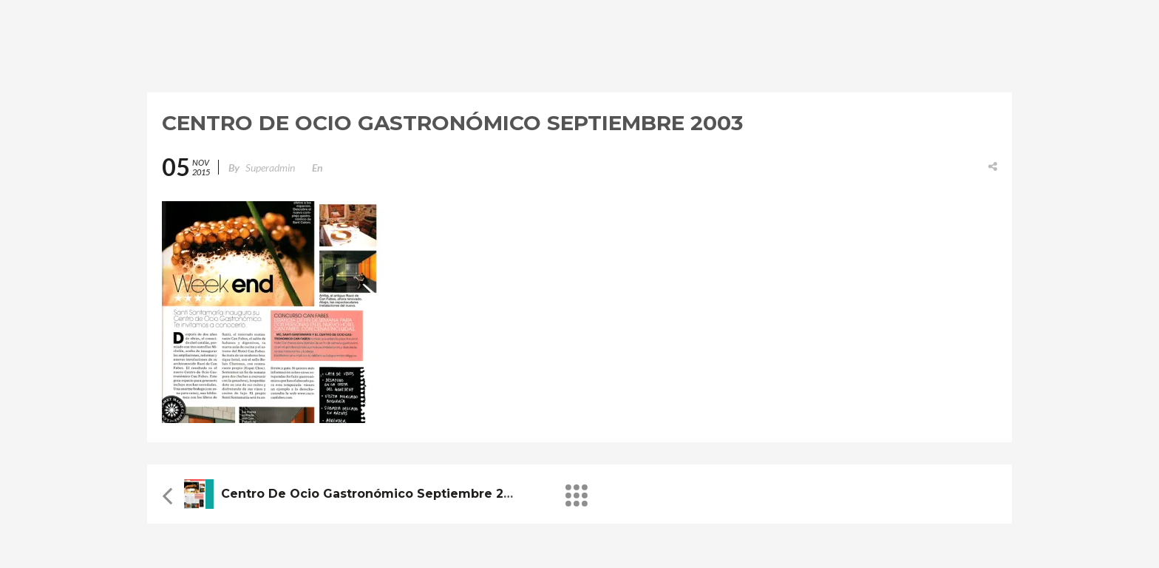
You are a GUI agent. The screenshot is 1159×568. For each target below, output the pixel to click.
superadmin (270, 167)
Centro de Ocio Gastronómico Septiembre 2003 (374, 494)
